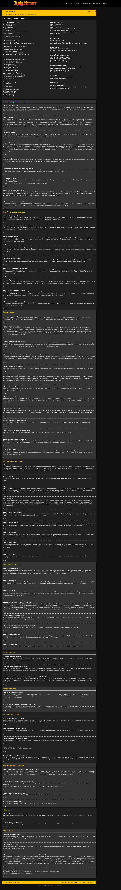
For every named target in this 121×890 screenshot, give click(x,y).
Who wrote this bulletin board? (57, 84)
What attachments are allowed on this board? (61, 77)
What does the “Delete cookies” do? (12, 36)
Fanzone (92, 3)
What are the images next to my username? (14, 49)
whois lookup (23, 858)
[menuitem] (14, 11)
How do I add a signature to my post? (12, 62)
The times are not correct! (9, 45)
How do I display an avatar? (10, 51)
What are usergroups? (55, 27)
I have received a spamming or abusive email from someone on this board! (68, 43)
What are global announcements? (11, 89)
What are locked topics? (9, 94)
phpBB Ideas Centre (75, 846)
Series (98, 3)
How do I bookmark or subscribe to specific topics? (62, 68)
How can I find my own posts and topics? (60, 61)
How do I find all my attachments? (58, 78)
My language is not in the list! (10, 48)
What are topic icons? (8, 95)
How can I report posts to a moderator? (12, 73)
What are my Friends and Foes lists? (59, 48)
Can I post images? (8, 88)
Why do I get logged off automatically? (12, 35)
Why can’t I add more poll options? (11, 65)
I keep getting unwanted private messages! (60, 42)
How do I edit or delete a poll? (10, 67)
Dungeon (76, 3)
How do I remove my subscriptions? (59, 71)
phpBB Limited (48, 836)
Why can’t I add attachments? (10, 70)
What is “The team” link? (56, 35)
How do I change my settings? (10, 42)
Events (104, 3)
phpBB (78, 261)
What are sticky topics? (9, 92)
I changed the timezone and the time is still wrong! (15, 46)
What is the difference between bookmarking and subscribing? (65, 67)
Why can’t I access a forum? (10, 68)
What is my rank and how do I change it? (13, 52)
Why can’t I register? (8, 27)
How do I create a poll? (9, 64)
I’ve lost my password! (8, 33)
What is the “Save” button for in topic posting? (14, 75)
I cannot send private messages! (58, 40)
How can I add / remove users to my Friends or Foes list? (64, 50)
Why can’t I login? (7, 30)
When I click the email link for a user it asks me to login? (17, 54)
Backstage (84, 3)
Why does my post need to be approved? (13, 76)
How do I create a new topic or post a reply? (14, 59)
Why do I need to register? (9, 24)
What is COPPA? (7, 25)
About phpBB (25, 838)
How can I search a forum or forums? (59, 55)
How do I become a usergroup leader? (59, 30)
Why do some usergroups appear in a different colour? (63, 32)
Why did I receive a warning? (10, 72)
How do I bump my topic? (9, 78)
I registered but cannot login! (10, 28)
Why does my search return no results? (60, 57)
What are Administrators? (56, 24)
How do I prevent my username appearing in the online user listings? (20, 43)
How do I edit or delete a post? (10, 61)
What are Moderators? (55, 25)
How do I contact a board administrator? (60, 88)
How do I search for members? (57, 60)
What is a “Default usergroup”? (57, 33)
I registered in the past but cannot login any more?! (15, 32)
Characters (68, 3)
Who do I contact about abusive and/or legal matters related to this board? (68, 87)
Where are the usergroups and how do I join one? (62, 28)
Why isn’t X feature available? (57, 85)
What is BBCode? (7, 83)
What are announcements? (9, 91)
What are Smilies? (7, 86)
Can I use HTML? (7, 85)
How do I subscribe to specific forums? (59, 70)
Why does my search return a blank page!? (60, 58)
